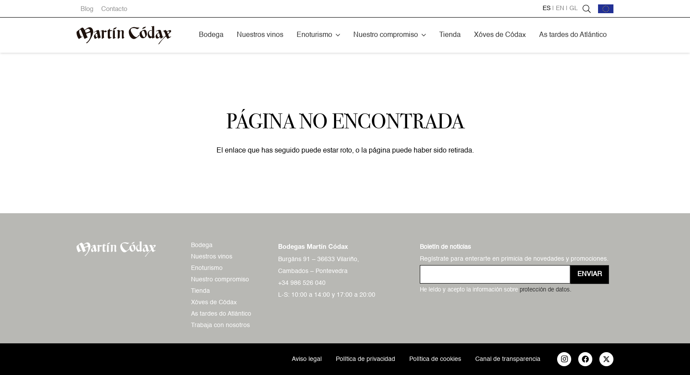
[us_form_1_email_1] (495, 274)
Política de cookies (435, 359)
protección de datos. (546, 290)
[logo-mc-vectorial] (124, 35)
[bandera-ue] (605, 8)
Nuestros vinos (211, 257)
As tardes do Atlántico (221, 314)
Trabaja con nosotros (220, 325)
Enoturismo (207, 268)
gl (573, 8)
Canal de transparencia (507, 359)
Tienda (200, 291)
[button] (338, 35)
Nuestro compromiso (220, 280)
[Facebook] (585, 359)
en (560, 8)
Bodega (202, 245)
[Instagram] (564, 359)
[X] (606, 359)
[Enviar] (589, 274)
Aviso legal (307, 359)
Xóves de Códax (214, 302)
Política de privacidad (365, 359)
